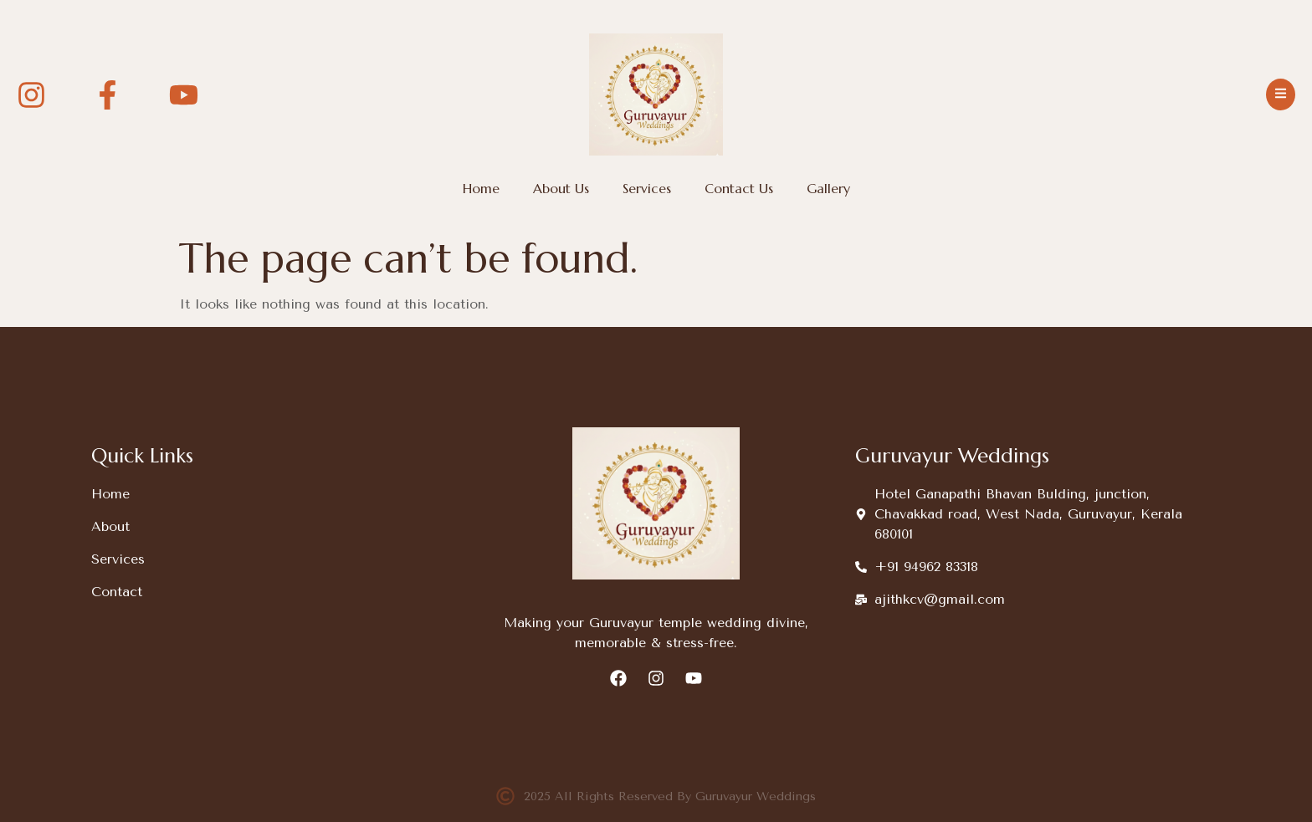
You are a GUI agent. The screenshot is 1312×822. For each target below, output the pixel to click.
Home (481, 189)
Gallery (828, 189)
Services (647, 189)
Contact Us (739, 189)
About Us (561, 189)
